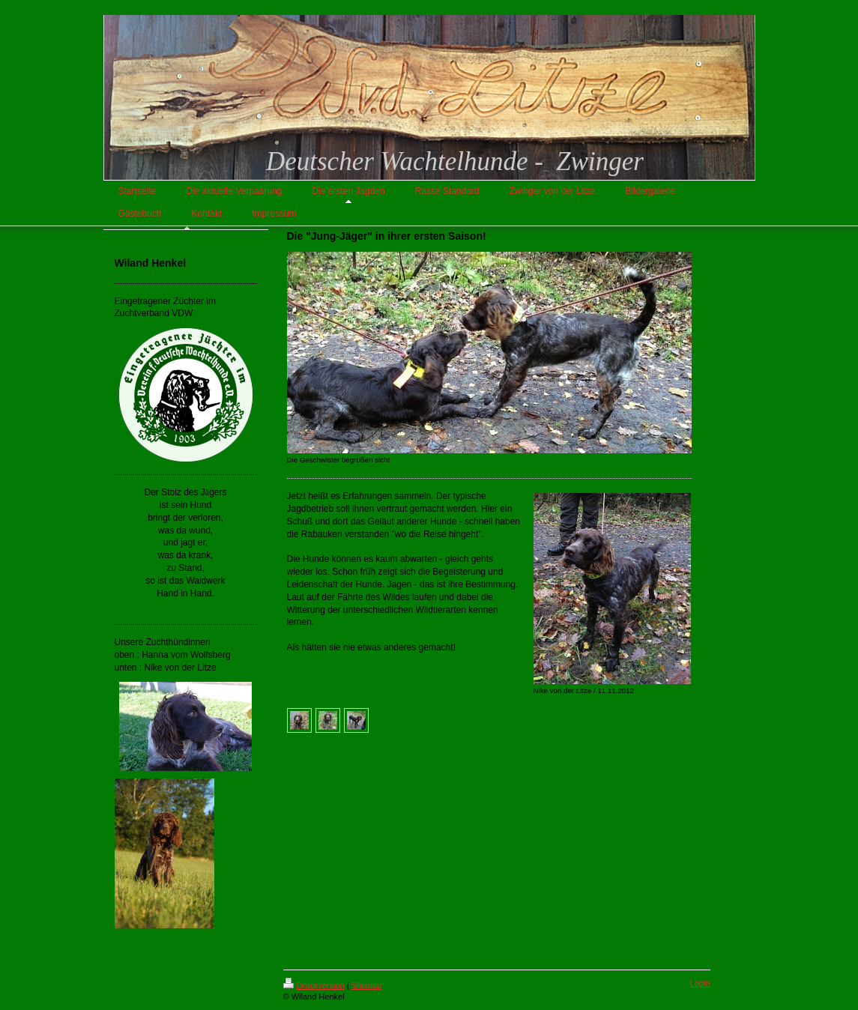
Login (700, 983)
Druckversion (314, 985)
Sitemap (366, 985)
